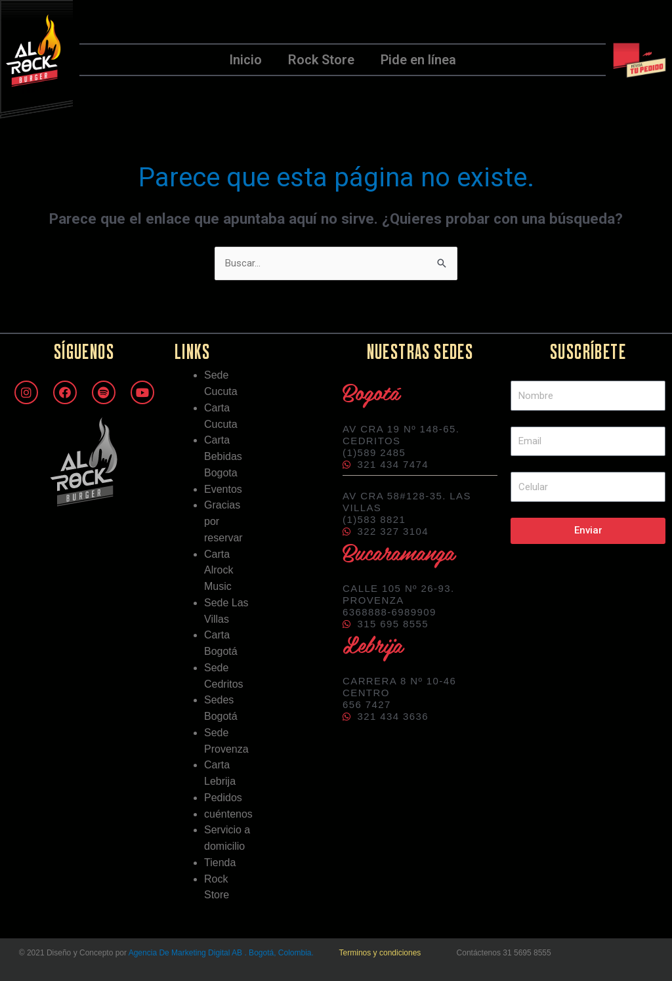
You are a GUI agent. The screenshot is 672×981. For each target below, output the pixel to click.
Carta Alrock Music (218, 571)
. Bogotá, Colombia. (278, 952)
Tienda (220, 862)
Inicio (245, 60)
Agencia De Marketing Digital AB (187, 952)
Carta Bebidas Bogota (223, 456)
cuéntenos (228, 814)
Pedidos (223, 797)
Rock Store (321, 60)
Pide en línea (418, 60)
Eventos (223, 489)
